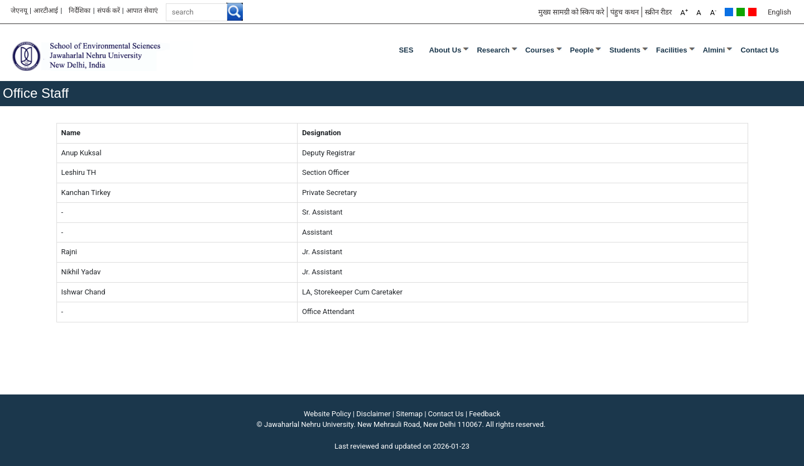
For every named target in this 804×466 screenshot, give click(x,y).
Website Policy (327, 414)
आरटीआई (46, 11)
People (582, 50)
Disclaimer (373, 414)
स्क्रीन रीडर (658, 12)
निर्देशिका (79, 11)
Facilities (671, 50)
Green (740, 12)
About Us (445, 50)
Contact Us (759, 50)
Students (624, 50)
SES (406, 50)
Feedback (484, 414)
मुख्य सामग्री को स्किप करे (571, 12)
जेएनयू (19, 11)
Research (493, 50)
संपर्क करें (108, 11)
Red (752, 12)
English (779, 12)
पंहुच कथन (624, 12)
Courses (539, 50)
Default (729, 12)
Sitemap (409, 414)
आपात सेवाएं (142, 11)
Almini (714, 50)
